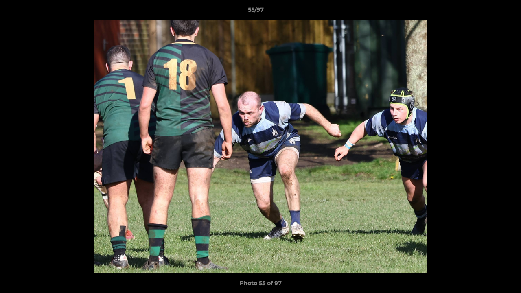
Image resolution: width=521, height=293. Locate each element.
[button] (487, 11)
